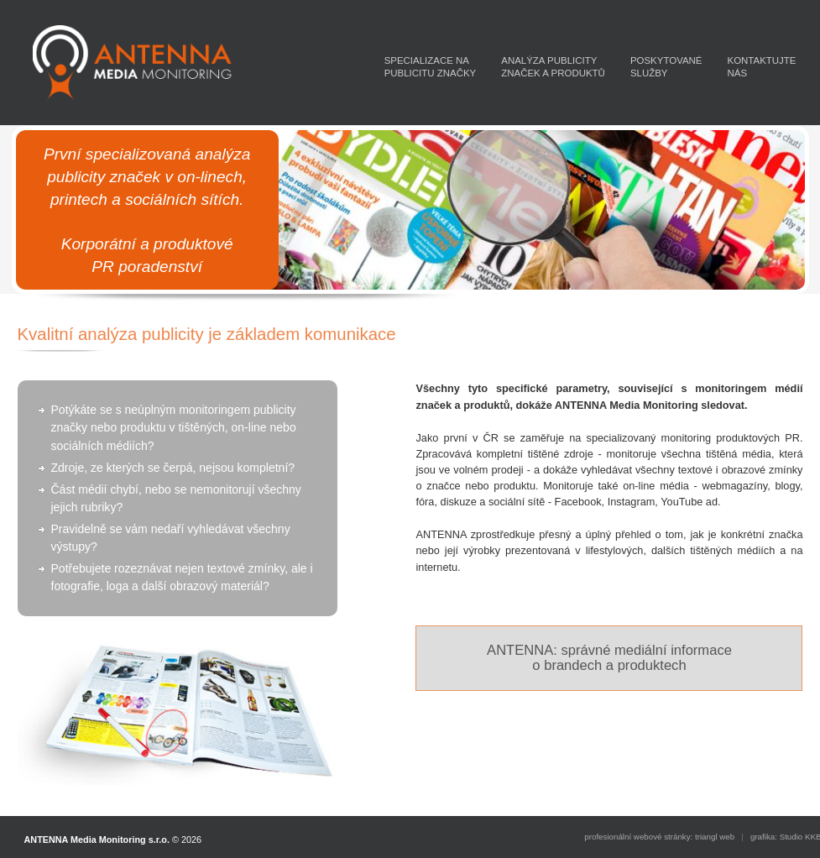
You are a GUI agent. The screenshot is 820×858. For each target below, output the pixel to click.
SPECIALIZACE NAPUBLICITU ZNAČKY (430, 66)
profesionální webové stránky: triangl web (659, 836)
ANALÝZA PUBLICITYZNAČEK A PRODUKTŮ (553, 66)
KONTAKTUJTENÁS (762, 66)
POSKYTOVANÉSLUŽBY (666, 66)
